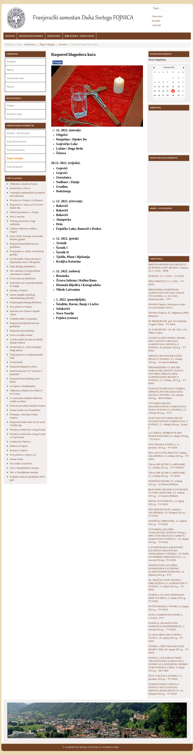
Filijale (10, 105)
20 (163, 91)
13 (163, 87)
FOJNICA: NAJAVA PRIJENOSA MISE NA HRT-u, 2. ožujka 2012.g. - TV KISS (168, 598)
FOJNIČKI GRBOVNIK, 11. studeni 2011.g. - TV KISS (168, 522)
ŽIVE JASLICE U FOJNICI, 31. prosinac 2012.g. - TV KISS (165, 677)
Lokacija (156, 25)
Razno (10, 86)
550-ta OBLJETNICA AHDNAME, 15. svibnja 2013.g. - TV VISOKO (167, 466)
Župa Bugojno (15, 166)
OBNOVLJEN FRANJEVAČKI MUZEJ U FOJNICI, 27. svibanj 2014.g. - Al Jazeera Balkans (165, 359)
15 (173, 87)
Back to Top (186, 747)
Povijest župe (14, 114)
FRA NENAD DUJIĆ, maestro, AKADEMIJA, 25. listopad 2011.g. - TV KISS (168, 512)
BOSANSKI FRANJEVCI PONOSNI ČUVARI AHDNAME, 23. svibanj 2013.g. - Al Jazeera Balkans (168, 492)
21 (167, 91)
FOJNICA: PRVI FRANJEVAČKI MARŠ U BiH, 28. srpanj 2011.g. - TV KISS (169, 649)
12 (159, 87)
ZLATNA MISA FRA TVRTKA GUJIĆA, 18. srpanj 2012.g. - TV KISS (166, 637)
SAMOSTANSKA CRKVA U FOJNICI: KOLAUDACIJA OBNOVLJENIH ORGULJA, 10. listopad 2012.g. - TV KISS (166, 689)
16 (179, 87)
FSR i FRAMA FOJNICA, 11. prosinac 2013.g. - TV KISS (164, 446)
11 (155, 87)
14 (167, 87)
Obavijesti (157, 16)
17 (183, 87)
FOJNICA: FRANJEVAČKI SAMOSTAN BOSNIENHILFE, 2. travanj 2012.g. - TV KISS (167, 626)
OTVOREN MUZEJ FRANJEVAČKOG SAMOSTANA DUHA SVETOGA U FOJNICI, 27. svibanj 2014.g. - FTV (168, 408)
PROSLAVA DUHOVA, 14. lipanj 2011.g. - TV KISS (166, 502)
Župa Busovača (16, 150)
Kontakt (156, 20)
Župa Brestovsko (16, 141)
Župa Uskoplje (47, 44)
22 (173, 91)
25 (155, 95)
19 (159, 91)
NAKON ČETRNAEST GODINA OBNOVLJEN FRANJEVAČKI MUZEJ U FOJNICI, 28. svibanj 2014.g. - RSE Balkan (167, 393)
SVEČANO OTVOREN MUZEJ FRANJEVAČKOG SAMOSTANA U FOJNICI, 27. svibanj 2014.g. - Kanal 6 (168, 422)
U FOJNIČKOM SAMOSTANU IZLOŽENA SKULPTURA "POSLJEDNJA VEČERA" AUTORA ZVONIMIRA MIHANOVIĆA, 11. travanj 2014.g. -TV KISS (169, 554)
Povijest (11, 61)
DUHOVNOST (54, 36)
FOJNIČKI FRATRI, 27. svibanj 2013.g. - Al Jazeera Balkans (165, 483)
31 (183, 95)
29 (173, 95)
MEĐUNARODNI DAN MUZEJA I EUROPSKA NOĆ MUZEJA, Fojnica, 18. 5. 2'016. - (169, 267)
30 (179, 95)
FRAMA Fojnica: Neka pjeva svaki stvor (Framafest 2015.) (167, 306)
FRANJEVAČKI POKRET (31, 36)
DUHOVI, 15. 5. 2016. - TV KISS (166, 275)
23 (179, 91)
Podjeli (57, 62)
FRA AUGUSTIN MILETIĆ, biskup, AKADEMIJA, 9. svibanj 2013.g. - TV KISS (169, 456)
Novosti (63, 44)
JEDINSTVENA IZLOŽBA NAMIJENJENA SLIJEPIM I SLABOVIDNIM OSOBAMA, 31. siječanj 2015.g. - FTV (167, 570)
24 (183, 91)
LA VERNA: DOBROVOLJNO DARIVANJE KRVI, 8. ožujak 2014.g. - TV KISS (169, 436)
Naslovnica (30, 44)
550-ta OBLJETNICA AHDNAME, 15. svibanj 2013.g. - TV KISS (167, 474)
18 (155, 91)
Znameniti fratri (15, 78)
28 (167, 95)
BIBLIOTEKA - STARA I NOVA (79, 36)
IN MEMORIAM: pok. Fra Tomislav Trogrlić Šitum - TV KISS (168, 323)
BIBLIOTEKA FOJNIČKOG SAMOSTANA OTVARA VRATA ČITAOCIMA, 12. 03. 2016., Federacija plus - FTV (166, 294)
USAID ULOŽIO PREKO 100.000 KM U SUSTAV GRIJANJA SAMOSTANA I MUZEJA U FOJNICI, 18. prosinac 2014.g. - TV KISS (167, 344)
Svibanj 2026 (168, 67)
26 (159, 95)
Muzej (10, 70)
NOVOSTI (10, 36)
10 (183, 82)
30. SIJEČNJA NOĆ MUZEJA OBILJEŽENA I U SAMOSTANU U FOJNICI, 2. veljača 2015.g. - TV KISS (168, 584)
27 (163, 95)
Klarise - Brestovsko (18, 133)
